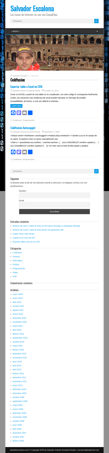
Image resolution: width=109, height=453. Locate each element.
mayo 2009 (17, 405)
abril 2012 (17, 369)
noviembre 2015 (20, 357)
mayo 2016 (17, 346)
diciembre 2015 (19, 354)
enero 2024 (18, 298)
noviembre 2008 (20, 417)
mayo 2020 (17, 326)
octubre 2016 (18, 342)
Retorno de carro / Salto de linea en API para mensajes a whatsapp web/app (46, 226)
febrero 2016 (18, 350)
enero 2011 (18, 385)
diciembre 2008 (19, 413)
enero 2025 (18, 294)
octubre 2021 (18, 306)
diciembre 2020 (19, 318)
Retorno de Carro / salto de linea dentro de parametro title (38, 230)
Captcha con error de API (24, 238)
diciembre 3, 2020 (52, 132)
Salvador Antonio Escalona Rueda (26, 91)
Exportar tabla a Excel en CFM (26, 86)
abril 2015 (17, 365)
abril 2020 (17, 330)
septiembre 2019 (20, 338)
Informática (17, 260)
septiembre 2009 (20, 401)
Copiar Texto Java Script (23, 234)
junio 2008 (17, 425)
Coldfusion (17, 120)
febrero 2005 (18, 441)
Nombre (22, 191)
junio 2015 (17, 361)
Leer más (16, 106)
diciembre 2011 (19, 377)
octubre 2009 (18, 397)
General (16, 256)
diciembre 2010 (19, 389)
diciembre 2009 (19, 393)
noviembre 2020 (20, 322)
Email (21, 200)
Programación (28, 120)
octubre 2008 (18, 421)
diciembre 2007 (19, 433)
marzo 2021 (18, 314)
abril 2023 (17, 302)
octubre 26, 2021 (52, 91)
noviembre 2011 (20, 381)
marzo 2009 (18, 409)
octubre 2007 (18, 437)
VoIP (15, 276)
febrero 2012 (18, 373)
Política (16, 264)
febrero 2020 (18, 334)
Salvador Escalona (32, 8)
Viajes (15, 272)
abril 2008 (17, 429)
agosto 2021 (18, 310)
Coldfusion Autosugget (22, 128)
